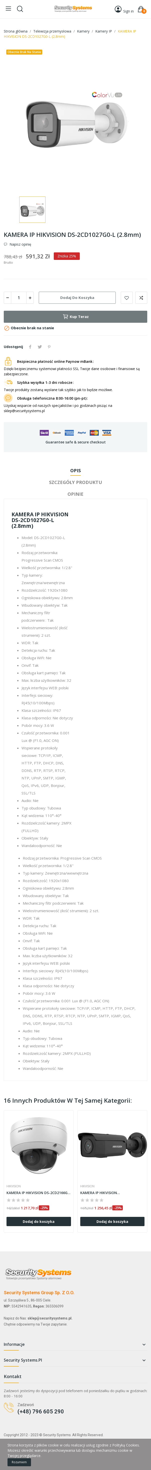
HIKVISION (13, 1186)
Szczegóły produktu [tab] (75, 482)
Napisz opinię (19, 244)
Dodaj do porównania (141, 297)
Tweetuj (39, 347)
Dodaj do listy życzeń (126, 297)
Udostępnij (30, 347)
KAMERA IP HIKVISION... (100, 1192)
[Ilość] (18, 298)
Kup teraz (75, 317)
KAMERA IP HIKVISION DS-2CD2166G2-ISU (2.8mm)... (38, 1192)
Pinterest (49, 347)
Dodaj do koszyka (77, 297)
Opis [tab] (75, 470)
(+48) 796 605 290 (41, 1411)
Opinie (76, 494)
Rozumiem (19, 1462)
